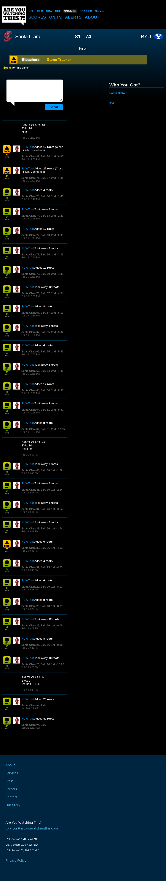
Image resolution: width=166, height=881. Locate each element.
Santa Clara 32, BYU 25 (35, 567)
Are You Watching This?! (14, 15)
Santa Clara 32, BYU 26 (35, 547)
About (92, 17)
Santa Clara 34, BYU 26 (35, 509)
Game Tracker (59, 60)
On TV (55, 17)
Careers (11, 789)
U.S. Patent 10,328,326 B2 (21, 850)
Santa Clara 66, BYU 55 (35, 351)
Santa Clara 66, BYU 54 (35, 370)
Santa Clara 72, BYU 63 (35, 235)
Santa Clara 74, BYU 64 (35, 196)
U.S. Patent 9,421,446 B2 (21, 839)
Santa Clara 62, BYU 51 (35, 429)
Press (9, 781)
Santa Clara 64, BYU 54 (35, 390)
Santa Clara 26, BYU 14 (35, 664)
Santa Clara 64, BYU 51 (35, 409)
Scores (37, 17)
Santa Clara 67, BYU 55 (35, 332)
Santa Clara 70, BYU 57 (35, 293)
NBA (49, 11)
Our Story (12, 805)
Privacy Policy (15, 860)
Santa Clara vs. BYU (33, 705)
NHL (58, 11)
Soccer (99, 11)
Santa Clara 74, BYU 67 (35, 178)
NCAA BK (70, 11)
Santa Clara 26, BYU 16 (35, 644)
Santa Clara (27, 36)
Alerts (73, 17)
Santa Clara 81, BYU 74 (35, 156)
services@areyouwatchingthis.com (31, 828)
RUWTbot (27, 147)
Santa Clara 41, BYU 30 (35, 489)
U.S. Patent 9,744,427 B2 (21, 844)
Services (11, 773)
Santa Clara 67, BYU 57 (35, 312)
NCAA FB (86, 11)
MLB (40, 11)
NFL (31, 11)
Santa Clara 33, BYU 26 (35, 528)
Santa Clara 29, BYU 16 (35, 625)
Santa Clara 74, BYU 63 (35, 215)
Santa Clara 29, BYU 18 (35, 606)
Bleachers (31, 60)
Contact (11, 797)
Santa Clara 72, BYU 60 (35, 254)
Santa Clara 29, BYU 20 (35, 586)
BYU (146, 36)
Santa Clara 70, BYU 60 (35, 273)
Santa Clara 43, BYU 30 (35, 470)
